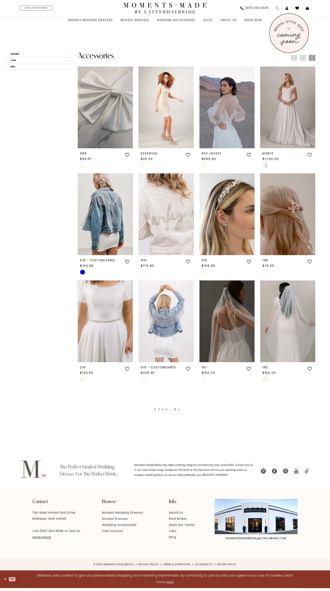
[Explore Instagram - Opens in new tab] (256, 519)
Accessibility (204, 567)
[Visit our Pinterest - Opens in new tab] (263, 474)
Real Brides (178, 521)
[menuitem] (45, 10)
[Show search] (277, 9)
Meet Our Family (182, 527)
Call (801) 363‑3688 (48, 533)
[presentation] (105, 110)
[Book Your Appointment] (47, 10)
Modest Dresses (115, 521)
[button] (287, 9)
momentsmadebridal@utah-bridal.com (256, 541)
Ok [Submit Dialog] (17, 582)
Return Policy (226, 567)
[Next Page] (184, 412)
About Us (176, 515)
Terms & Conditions (176, 567)
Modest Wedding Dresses (122, 515)
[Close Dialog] (7, 582)
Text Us (74, 533)
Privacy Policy (148, 567)
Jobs (172, 533)
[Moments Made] (165, 9)
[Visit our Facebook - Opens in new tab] (274, 474)
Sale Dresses (112, 533)
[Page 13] (179, 412)
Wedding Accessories (119, 527)
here (170, 585)
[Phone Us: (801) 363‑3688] (254, 9)
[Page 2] (155, 412)
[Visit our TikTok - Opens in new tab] (306, 474)
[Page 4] (166, 412)
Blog (172, 539)
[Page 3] (161, 412)
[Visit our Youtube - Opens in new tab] (296, 474)
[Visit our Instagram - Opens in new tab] (285, 474)
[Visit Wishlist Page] (297, 9)
